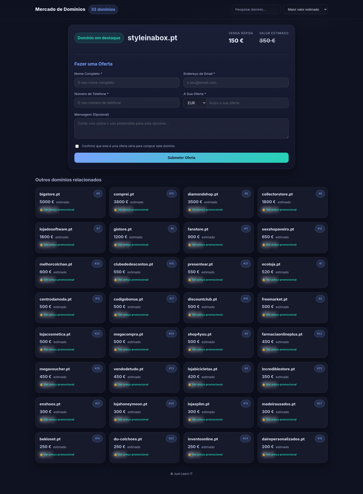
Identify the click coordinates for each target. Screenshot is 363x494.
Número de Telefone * (91, 94)
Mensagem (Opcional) (91, 114)
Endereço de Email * (199, 74)
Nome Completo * (88, 74)
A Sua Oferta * (195, 94)
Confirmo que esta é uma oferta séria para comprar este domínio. (128, 146)
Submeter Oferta (181, 158)
